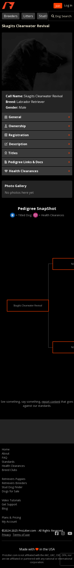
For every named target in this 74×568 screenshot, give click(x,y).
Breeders (11, 16)
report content (51, 401)
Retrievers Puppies (13, 479)
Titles (11, 153)
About (5, 453)
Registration (17, 135)
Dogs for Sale (10, 491)
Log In (68, 5)
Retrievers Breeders (14, 483)
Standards (8, 462)
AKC (46, 555)
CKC (58, 555)
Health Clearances (21, 171)
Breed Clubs (9, 470)
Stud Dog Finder (12, 487)
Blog (5, 508)
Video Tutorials (11, 500)
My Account (9, 521)
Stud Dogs (46, 16)
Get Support (9, 504)
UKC (52, 555)
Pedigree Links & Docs (24, 162)
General (13, 117)
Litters (28, 16)
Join (58, 6)
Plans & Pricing (11, 517)
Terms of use (21, 534)
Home (6, 449)
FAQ (4, 457)
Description (16, 144)
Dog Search (61, 16)
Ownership (15, 126)
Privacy (6, 534)
